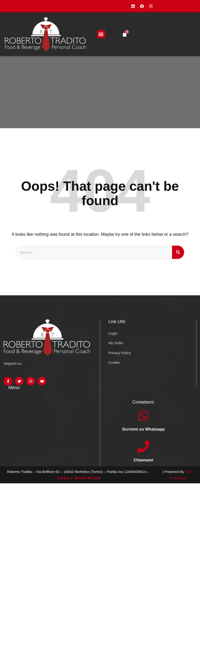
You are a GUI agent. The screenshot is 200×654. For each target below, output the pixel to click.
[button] (101, 34)
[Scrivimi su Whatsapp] (143, 416)
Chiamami (143, 460)
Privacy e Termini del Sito (78, 478)
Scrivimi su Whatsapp (143, 429)
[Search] (178, 252)
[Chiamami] (143, 446)
